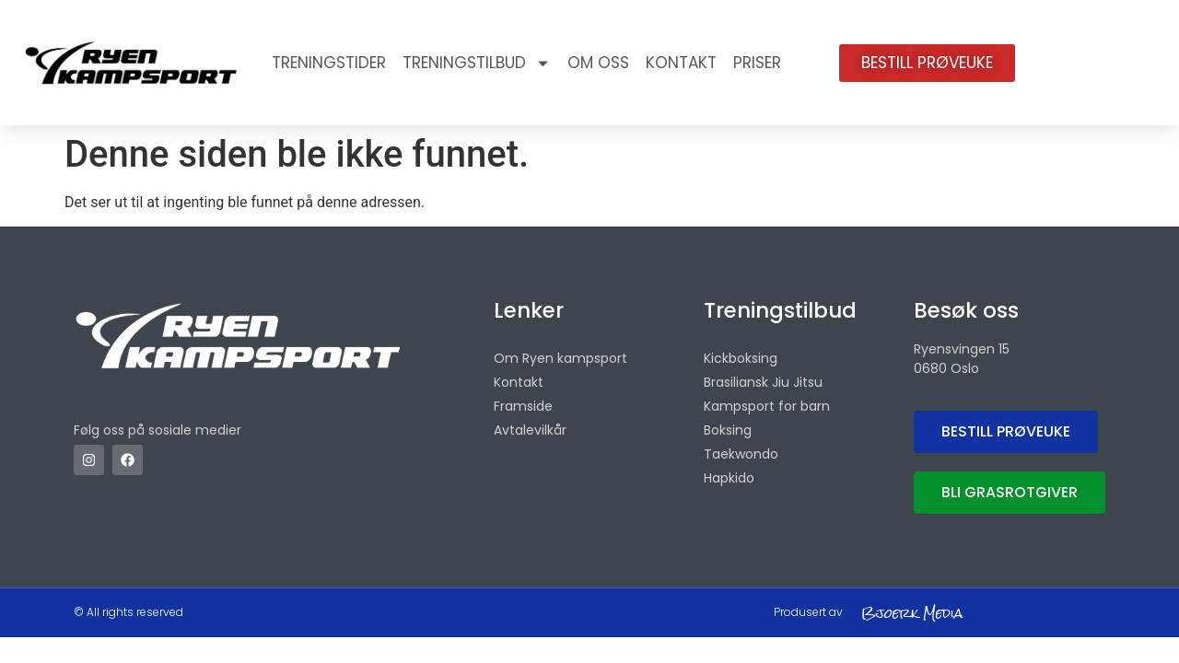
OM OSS (598, 63)
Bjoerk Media (912, 613)
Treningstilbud (477, 63)
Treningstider (329, 63)
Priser (757, 63)
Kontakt (681, 63)
